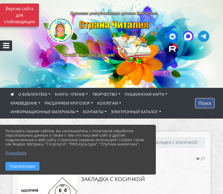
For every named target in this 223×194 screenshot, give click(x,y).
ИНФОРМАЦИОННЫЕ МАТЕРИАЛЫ (42, 111)
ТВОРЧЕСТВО (104, 94)
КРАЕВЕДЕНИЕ (23, 103)
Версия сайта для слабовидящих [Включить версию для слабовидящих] (19, 15)
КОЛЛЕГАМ (107, 103)
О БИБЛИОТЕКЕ (32, 94)
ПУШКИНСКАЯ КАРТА (144, 94)
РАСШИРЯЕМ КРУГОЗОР (67, 103)
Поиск (205, 103)
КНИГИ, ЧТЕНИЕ (70, 94)
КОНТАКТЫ (93, 111)
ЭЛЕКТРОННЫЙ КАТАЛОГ (134, 111)
